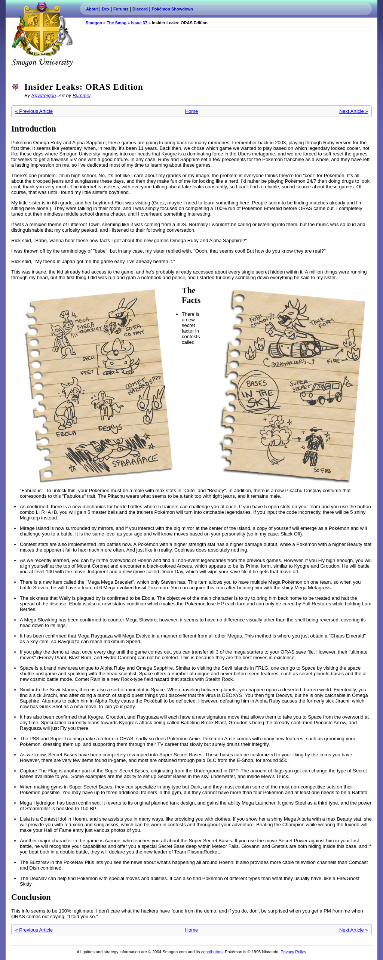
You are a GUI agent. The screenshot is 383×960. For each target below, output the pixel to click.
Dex (105, 9)
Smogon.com (42, 34)
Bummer (82, 95)
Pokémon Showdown (172, 9)
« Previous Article (34, 111)
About (92, 9)
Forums (120, 9)
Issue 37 (139, 23)
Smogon (94, 23)
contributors (212, 952)
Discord (140, 9)
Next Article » (353, 111)
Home (191, 111)
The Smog (116, 23)
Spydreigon (43, 95)
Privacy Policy (293, 952)
